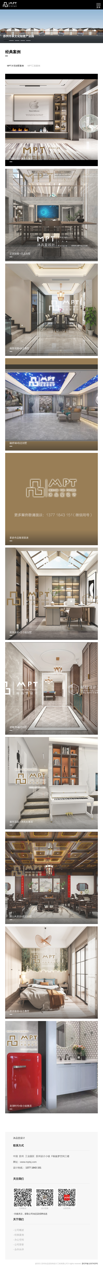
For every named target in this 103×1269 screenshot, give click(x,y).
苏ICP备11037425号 (90, 1264)
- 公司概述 (18, 1231)
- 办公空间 (18, 1240)
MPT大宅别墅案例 (15, 66)
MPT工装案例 (34, 66)
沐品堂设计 (19, 1139)
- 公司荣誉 (18, 1245)
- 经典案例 (18, 1235)
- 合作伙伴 (18, 1250)
